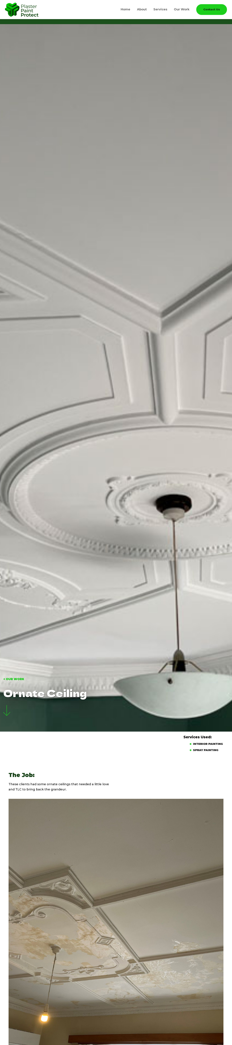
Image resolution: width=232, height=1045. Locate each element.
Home (125, 9)
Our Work (182, 9)
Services (160, 9)
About (142, 9)
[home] (21, 10)
